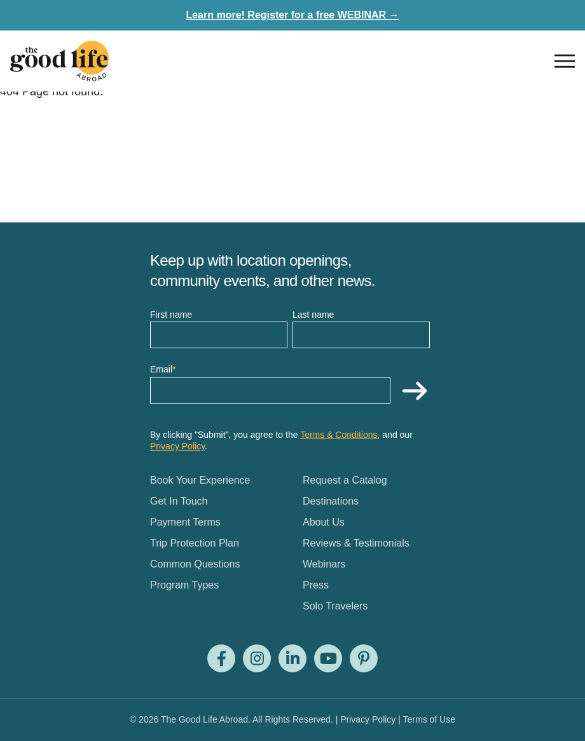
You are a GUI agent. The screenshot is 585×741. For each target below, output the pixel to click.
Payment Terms (185, 522)
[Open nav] (564, 61)
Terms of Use (429, 719)
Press (316, 585)
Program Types (184, 585)
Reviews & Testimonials (356, 543)
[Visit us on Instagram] (257, 658)
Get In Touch (178, 501)
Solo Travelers (335, 606)
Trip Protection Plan (194, 543)
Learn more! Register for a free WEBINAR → (292, 15)
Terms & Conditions (338, 435)
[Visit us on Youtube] (328, 658)
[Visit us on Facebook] (221, 658)
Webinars (324, 564)
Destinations (331, 501)
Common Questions (195, 564)
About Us (324, 522)
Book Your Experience (200, 480)
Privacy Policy (177, 446)
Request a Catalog (345, 480)
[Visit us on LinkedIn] (292, 658)
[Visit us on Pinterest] (364, 658)
